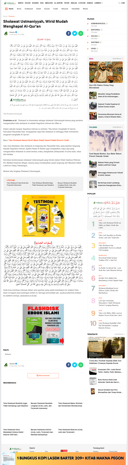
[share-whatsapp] (80, 33)
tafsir (66, 3)
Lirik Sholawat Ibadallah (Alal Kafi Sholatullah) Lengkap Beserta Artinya (110, 325)
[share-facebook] (68, 33)
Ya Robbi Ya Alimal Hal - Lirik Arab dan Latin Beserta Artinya (110, 269)
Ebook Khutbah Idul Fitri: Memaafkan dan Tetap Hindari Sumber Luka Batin (110, 391)
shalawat (8, 354)
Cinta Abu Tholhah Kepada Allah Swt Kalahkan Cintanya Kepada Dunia (105, 362)
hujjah (27, 3)
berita (20, 3)
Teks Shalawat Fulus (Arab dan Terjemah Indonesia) (17, 184)
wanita (85, 9)
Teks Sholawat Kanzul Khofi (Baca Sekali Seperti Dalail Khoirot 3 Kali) (38, 140)
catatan (81, 3)
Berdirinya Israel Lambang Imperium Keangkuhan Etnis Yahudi (109, 184)
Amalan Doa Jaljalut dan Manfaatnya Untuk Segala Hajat (110, 279)
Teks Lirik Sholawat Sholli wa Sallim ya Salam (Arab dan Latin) (110, 225)
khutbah (95, 42)
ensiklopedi (29, 9)
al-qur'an (58, 3)
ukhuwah (64, 9)
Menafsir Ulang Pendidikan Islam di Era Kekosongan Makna (109, 95)
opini (93, 49)
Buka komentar (43, 376)
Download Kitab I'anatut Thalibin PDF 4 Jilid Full (108, 259)
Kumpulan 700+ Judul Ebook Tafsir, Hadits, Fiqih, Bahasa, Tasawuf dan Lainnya (109, 371)
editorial (95, 30)
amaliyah (49, 3)
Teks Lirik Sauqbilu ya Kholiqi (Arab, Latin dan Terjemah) (110, 237)
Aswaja (90, 3)
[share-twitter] (74, 33)
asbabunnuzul (98, 24)
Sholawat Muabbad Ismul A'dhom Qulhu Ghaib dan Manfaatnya (108, 290)
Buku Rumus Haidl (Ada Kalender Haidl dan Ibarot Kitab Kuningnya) (108, 381)
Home (5, 16)
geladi (38, 9)
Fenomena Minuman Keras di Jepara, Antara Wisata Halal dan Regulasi (109, 116)
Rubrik (9, 8)
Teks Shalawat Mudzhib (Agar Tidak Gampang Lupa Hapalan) (43, 184)
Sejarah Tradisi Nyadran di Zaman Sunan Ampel (109, 105)
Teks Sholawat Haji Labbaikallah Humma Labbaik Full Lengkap (110, 248)
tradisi (55, 9)
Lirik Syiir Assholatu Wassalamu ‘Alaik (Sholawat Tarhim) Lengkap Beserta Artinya (109, 303)
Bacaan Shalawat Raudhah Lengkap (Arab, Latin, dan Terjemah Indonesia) (67, 185)
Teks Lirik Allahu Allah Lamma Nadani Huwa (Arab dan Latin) (110, 314)
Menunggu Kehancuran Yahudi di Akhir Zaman (110, 174)
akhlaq (74, 3)
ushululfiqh (76, 9)
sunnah (47, 9)
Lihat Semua (117, 58)
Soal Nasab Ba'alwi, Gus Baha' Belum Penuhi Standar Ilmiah (105, 155)
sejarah (35, 3)
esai (42, 3)
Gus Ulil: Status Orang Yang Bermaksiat (101, 86)
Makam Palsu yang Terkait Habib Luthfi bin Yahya (108, 164)
